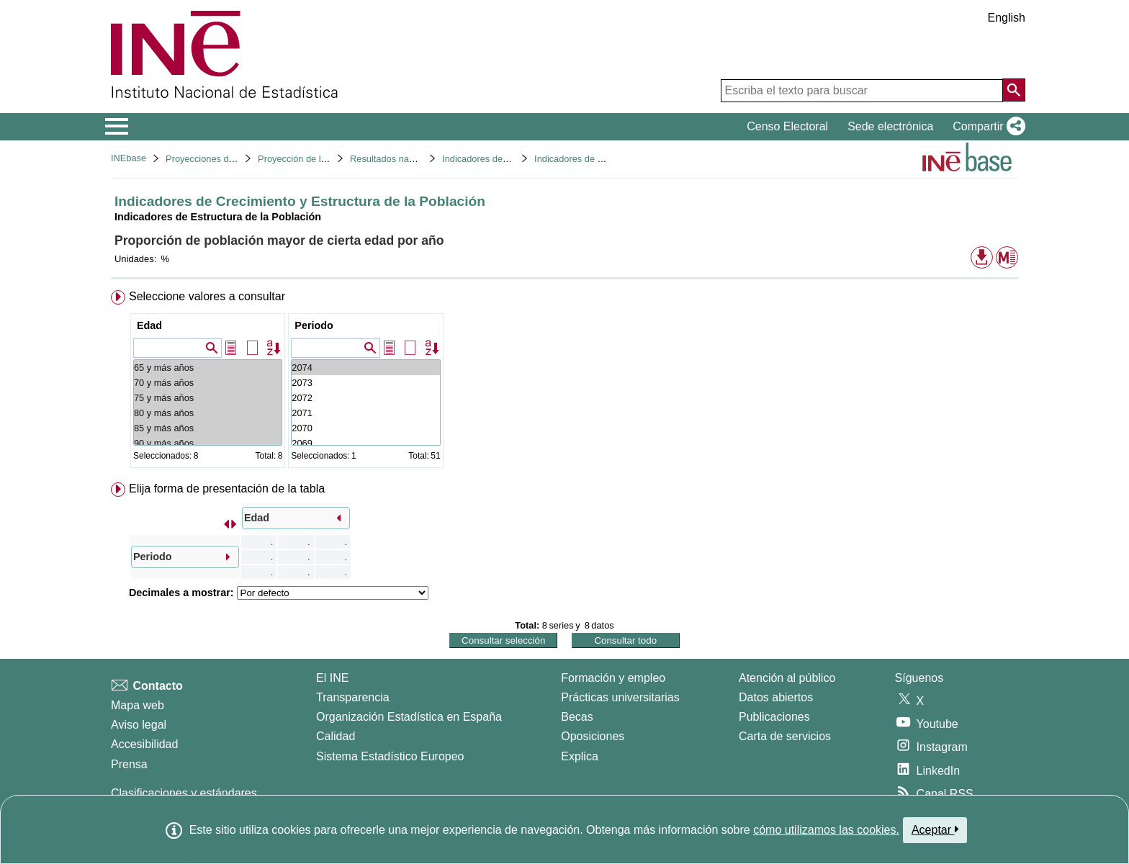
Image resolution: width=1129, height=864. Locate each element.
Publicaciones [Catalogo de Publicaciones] (774, 717)
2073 (365, 382)
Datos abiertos (776, 697)
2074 (365, 367)
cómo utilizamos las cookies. (826, 830)
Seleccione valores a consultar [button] (207, 296)
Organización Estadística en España (409, 717)
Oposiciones (592, 736)
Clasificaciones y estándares (184, 793)
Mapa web (137, 705)
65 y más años (208, 367)
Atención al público (787, 678)
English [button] (1006, 18)
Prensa (129, 764)
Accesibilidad (144, 744)
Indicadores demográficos (495, 158)
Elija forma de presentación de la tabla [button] (227, 488)
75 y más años (208, 397)
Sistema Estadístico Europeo (390, 756)
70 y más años (208, 382)
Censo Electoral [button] (787, 126)
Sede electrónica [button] (890, 126)
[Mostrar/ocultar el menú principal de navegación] (117, 127)
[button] (986, 127)
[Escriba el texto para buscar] (862, 90)
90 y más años (208, 443)
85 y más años (208, 428)
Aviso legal (138, 725)
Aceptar (935, 829)
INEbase (128, 158)
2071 (365, 412)
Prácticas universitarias (620, 697)
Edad (149, 325)
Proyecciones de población (221, 158)
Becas (577, 717)
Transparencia (353, 697)
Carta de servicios (785, 736)
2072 (365, 397)
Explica (579, 756)
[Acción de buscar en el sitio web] (1013, 90)
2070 (365, 428)
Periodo (313, 325)
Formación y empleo (613, 678)
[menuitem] (564, 382)
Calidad (335, 736)
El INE (332, 678)
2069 (365, 443)
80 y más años (208, 412)
